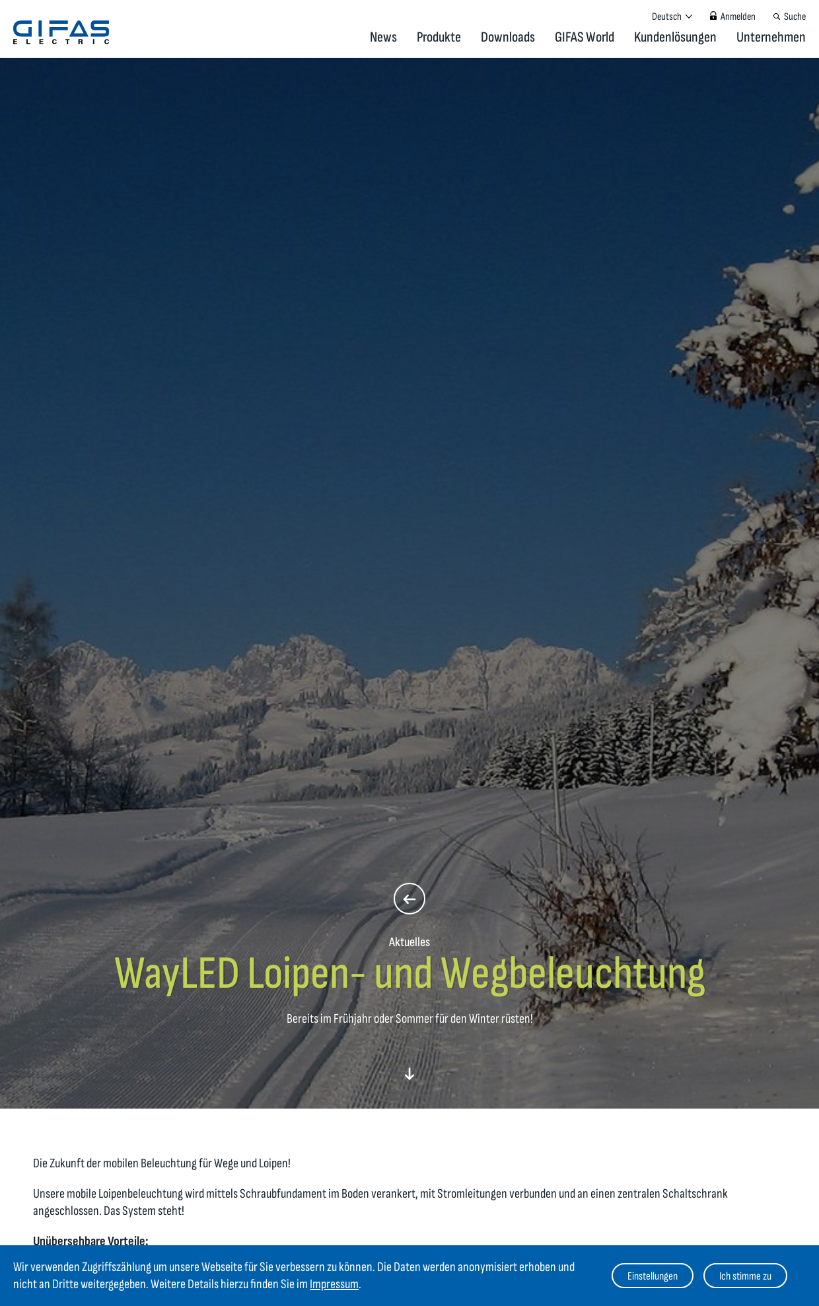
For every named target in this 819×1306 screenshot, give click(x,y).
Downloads (508, 37)
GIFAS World (584, 37)
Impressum (334, 1284)
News (383, 37)
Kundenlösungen (675, 37)
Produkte (439, 37)
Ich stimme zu (745, 1276)
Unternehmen (771, 37)
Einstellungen (652, 1276)
